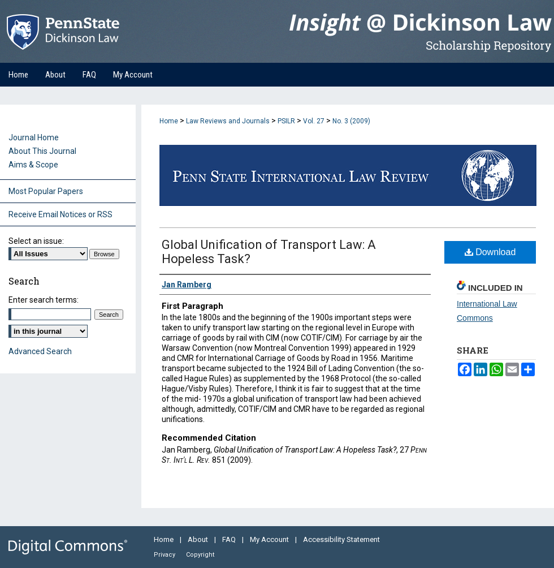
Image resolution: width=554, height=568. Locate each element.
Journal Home (33, 137)
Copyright (200, 554)
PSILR (286, 121)
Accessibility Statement (341, 539)
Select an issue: (36, 241)
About (199, 539)
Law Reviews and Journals (228, 121)
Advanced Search (40, 351)
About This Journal (42, 151)
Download (490, 252)
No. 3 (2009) (351, 121)
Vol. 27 (313, 121)
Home (168, 121)
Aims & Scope (33, 164)
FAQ (229, 539)
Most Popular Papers (45, 191)
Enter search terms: (43, 299)
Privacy (165, 554)
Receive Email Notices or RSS (60, 214)
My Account (270, 539)
